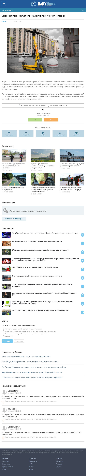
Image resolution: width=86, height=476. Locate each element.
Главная (5, 458)
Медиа (31, 467)
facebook (26, 135)
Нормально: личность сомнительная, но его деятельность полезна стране (30, 331)
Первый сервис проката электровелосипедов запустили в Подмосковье (42, 166)
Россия (4, 21)
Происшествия (7, 467)
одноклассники (60, 135)
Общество (32, 458)
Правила (59, 458)
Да (35, 120)
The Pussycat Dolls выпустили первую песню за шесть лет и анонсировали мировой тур (34, 367)
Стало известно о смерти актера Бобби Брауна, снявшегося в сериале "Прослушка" (32, 377)
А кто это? (8, 336)
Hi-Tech (31, 464)
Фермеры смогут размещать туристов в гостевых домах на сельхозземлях (31, 401)
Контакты (59, 461)
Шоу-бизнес (33, 461)
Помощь (59, 467)
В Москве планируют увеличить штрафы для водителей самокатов (13, 166)
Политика (5, 461)
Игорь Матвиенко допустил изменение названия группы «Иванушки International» (32, 372)
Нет (51, 120)
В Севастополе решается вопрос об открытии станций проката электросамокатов (43, 190)
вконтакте (9, 135)
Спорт (4, 469)
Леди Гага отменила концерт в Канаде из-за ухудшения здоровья (26, 356)
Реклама (59, 464)
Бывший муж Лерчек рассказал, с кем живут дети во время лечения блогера (30, 362)
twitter (43, 135)
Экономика (6, 464)
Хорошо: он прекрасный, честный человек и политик (23, 329)
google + (77, 135)
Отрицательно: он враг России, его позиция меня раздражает (26, 334)
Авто (31, 469)
